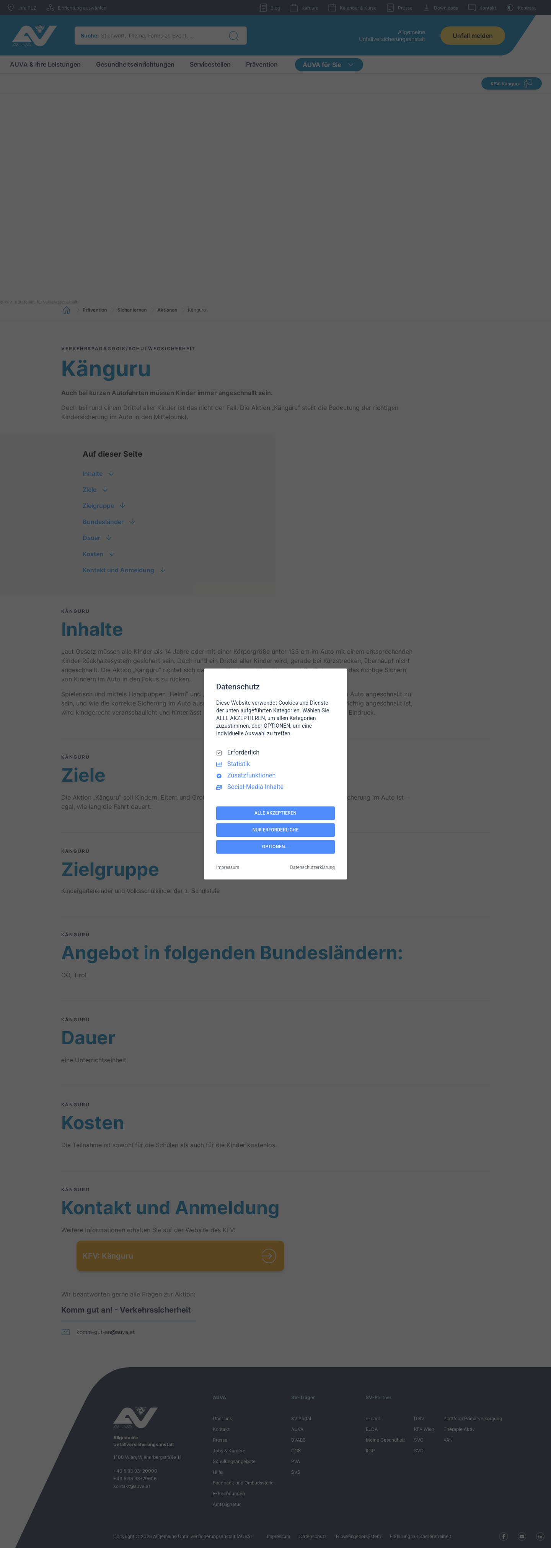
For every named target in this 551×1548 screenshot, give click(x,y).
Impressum (227, 867)
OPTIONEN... (275, 846)
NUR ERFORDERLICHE (276, 830)
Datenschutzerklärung (312, 867)
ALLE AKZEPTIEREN (275, 813)
